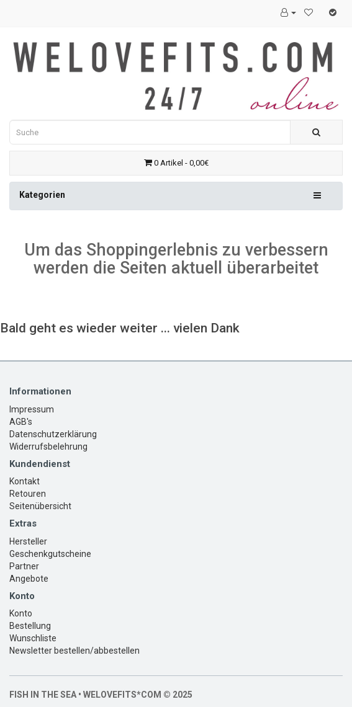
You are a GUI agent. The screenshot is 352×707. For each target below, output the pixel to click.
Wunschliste (32, 638)
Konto (20, 613)
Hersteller (28, 541)
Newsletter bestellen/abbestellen (74, 651)
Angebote (28, 579)
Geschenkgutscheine (50, 554)
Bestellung (30, 626)
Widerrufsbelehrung (48, 446)
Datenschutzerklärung (53, 434)
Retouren (27, 494)
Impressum (31, 409)
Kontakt (24, 481)
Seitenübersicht (40, 506)
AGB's (20, 422)
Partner (24, 566)
